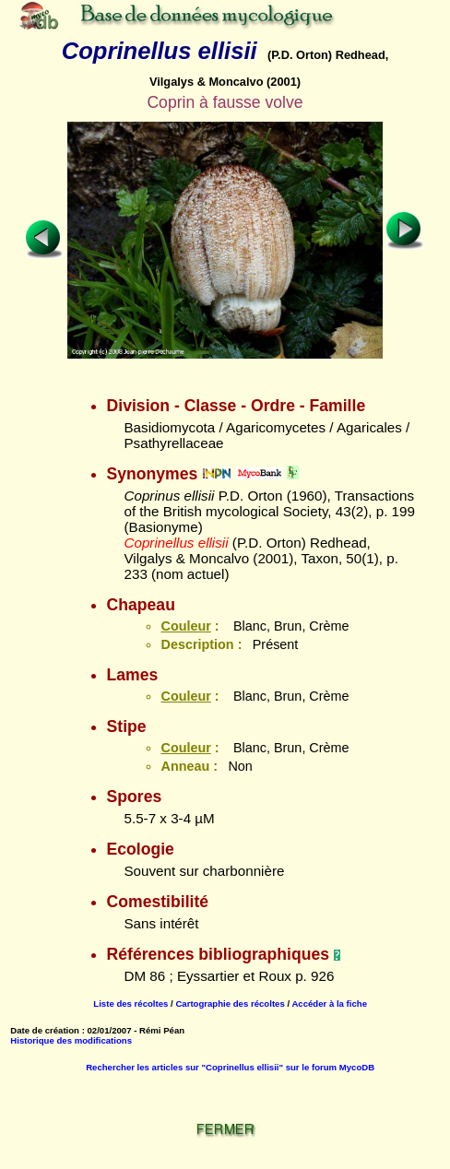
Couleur (185, 626)
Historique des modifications (71, 1040)
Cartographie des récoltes (229, 1003)
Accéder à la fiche (329, 1003)
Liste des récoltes (130, 1003)
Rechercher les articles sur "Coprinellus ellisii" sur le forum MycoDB (230, 1067)
